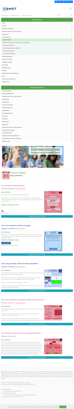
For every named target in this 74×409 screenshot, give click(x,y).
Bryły (37, 76)
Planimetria (37, 119)
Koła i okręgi (37, 65)
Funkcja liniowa (37, 102)
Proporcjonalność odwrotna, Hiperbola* (37, 138)
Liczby (37, 23)
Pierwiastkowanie (37, 37)
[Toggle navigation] (70, 8)
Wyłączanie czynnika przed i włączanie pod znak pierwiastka (16, 42)
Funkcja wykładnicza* (37, 133)
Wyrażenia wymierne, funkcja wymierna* (37, 127)
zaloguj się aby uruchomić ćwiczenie (37, 216)
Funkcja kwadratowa (37, 107)
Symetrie (37, 70)
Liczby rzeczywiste (37, 91)
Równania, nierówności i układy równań (37, 31)
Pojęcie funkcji (37, 99)
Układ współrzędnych (37, 56)
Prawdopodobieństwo (37, 113)
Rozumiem (63, 407)
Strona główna (4, 15)
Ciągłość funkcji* (37, 141)
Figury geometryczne (37, 59)
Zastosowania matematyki (37, 79)
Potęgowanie (37, 34)
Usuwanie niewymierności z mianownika (12, 48)
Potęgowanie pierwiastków (9, 45)
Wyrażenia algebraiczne (37, 28)
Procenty (37, 25)
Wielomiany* (37, 124)
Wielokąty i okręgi (37, 67)
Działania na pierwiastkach (9, 50)
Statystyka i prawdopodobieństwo (37, 73)
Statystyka (37, 116)
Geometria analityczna (37, 105)
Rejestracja (59, 1)
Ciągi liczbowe (37, 110)
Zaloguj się (68, 1)
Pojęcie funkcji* (37, 81)
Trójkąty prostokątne (37, 62)
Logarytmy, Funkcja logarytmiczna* (37, 135)
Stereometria (37, 121)
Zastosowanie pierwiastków (9, 53)
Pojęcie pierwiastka (7, 39)
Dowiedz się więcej (54, 407)
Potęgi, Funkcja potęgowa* (37, 130)
